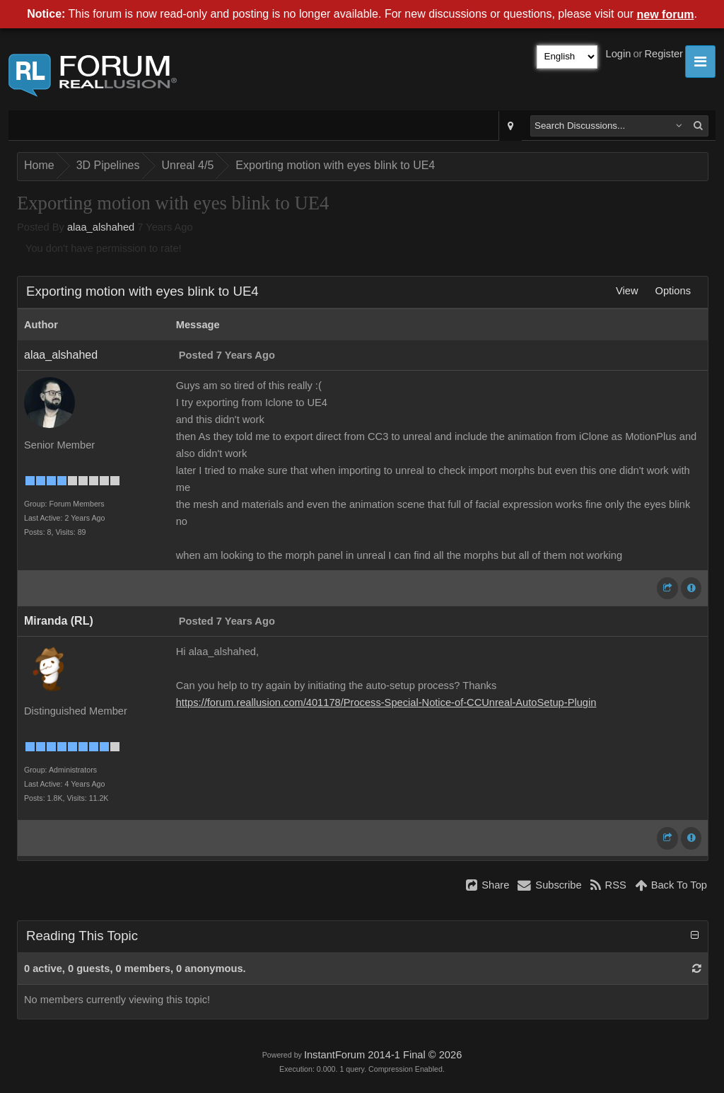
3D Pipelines (108, 165)
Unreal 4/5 (188, 165)
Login (618, 53)
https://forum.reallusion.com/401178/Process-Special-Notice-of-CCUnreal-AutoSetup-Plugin (386, 702)
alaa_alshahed (100, 227)
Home (39, 165)
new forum (665, 14)
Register (663, 53)
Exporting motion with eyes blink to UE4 (335, 165)
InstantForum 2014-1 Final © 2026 (383, 1054)
